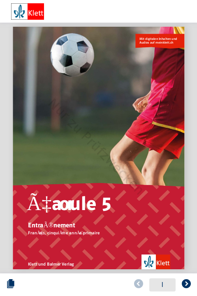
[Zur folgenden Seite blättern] (186, 285)
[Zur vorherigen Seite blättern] (138, 285)
